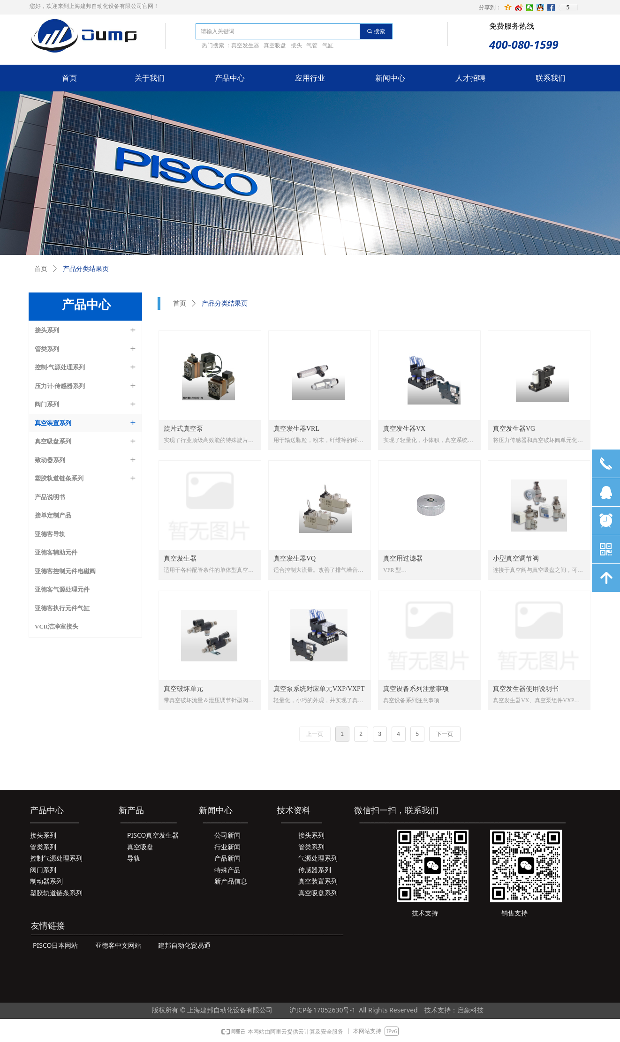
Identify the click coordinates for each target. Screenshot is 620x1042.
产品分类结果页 (225, 303)
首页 (179, 303)
